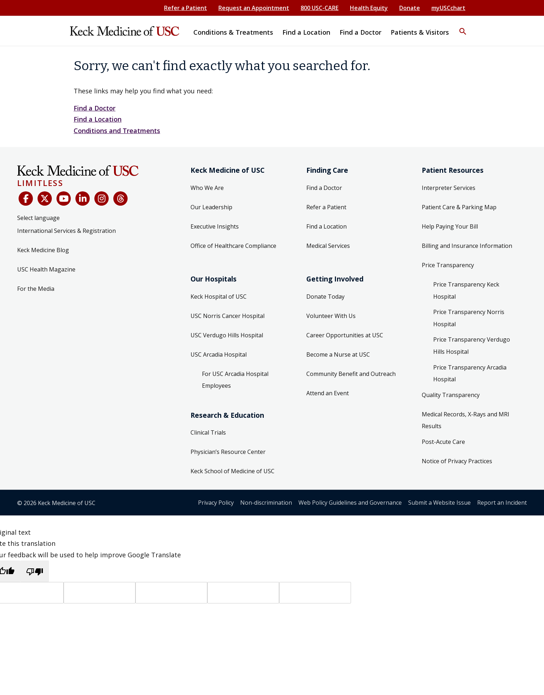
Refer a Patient (185, 8)
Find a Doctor (94, 108)
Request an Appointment (253, 8)
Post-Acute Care (443, 442)
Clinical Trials (208, 432)
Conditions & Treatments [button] (233, 32)
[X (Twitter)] (44, 198)
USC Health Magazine (46, 269)
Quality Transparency (451, 395)
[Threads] (120, 198)
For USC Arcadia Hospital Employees (235, 380)
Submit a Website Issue (439, 502)
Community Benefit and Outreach (351, 374)
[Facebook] (25, 198)
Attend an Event (327, 393)
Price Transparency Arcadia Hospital (469, 373)
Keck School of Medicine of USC (233, 471)
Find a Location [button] (306, 32)
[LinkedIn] (82, 198)
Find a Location (98, 119)
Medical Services (328, 246)
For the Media (35, 289)
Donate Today (325, 296)
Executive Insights (215, 226)
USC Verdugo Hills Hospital (227, 335)
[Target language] (99, 592)
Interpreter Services (448, 188)
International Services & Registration (66, 231)
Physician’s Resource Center (228, 452)
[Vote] (315, 592)
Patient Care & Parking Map (459, 207)
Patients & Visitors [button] (420, 32)
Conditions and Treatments (117, 130)
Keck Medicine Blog (43, 250)
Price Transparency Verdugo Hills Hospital (471, 346)
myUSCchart (448, 8)
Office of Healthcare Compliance (233, 246)
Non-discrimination (266, 502)
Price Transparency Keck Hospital (466, 290)
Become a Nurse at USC (338, 354)
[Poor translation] (34, 571)
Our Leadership (211, 207)
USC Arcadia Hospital (219, 354)
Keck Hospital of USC (219, 296)
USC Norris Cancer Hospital (227, 316)
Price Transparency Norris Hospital (468, 318)
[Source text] (171, 592)
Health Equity (369, 8)
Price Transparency (448, 265)
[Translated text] (243, 592)
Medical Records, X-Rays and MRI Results (465, 420)
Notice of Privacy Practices (457, 461)
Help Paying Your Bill (450, 226)
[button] (462, 27)
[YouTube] (63, 198)
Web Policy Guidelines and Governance (350, 502)
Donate (409, 8)
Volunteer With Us (331, 316)
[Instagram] (101, 198)
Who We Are (207, 188)
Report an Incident (502, 502)
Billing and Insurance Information (467, 246)
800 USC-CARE (319, 8)
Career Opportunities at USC (344, 335)
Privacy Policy (216, 502)
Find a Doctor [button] (360, 32)
